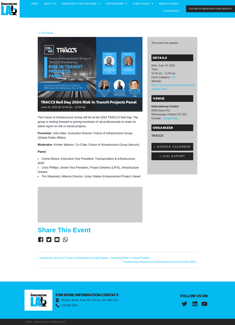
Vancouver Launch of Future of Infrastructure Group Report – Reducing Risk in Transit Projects (93, 258)
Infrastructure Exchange (81, 4)
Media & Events (169, 4)
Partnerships (116, 4)
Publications (143, 4)
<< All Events (45, 33)
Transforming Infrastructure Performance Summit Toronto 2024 (160, 261)
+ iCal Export (172, 156)
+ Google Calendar (172, 146)
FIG (173, 77)
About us (50, 4)
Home (34, 4)
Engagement (171, 11)
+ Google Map (169, 118)
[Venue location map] (90, 204)
